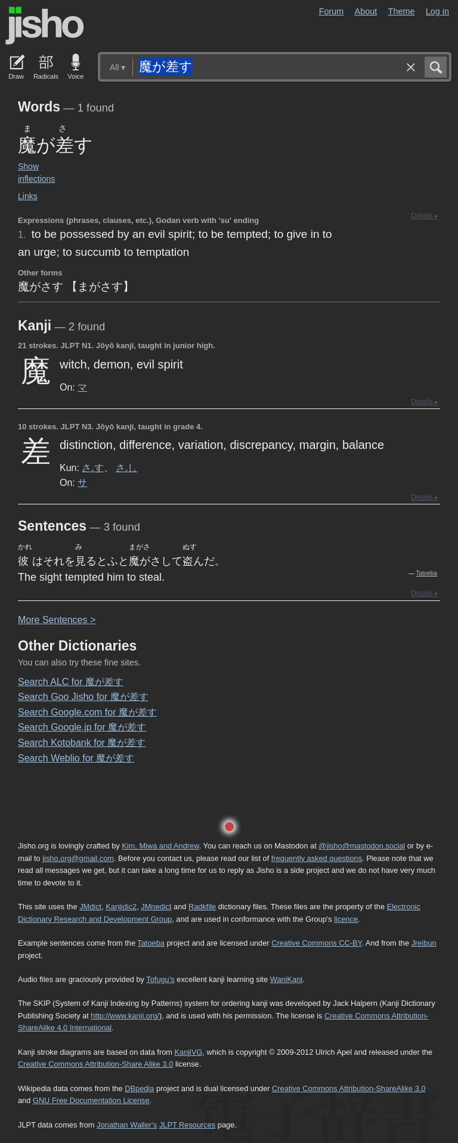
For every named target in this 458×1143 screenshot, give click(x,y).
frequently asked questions (316, 858)
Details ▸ (424, 216)
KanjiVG (188, 1052)
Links (28, 196)
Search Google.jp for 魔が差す (82, 727)
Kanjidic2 (121, 906)
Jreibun (424, 942)
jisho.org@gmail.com (78, 858)
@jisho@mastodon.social (361, 845)
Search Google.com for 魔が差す (87, 712)
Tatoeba (426, 573)
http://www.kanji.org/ (125, 1015)
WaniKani (286, 979)
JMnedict (156, 906)
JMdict (90, 906)
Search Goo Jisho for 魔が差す (83, 697)
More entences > (56, 620)
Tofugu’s (160, 979)
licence (346, 919)
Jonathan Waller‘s (127, 1124)
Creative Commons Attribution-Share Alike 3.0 (95, 1064)
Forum (331, 11)
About (366, 11)
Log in (437, 11)
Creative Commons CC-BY (316, 942)
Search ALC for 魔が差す (70, 682)
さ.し (126, 467)
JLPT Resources (187, 1124)
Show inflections (36, 173)
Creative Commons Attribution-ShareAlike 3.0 (348, 1088)
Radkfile (202, 906)
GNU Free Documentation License (91, 1100)
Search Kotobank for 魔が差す (82, 743)
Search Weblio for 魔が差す (76, 758)
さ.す (92, 467)
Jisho (44, 26)
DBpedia (139, 1088)
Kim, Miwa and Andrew (160, 845)
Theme (401, 11)
